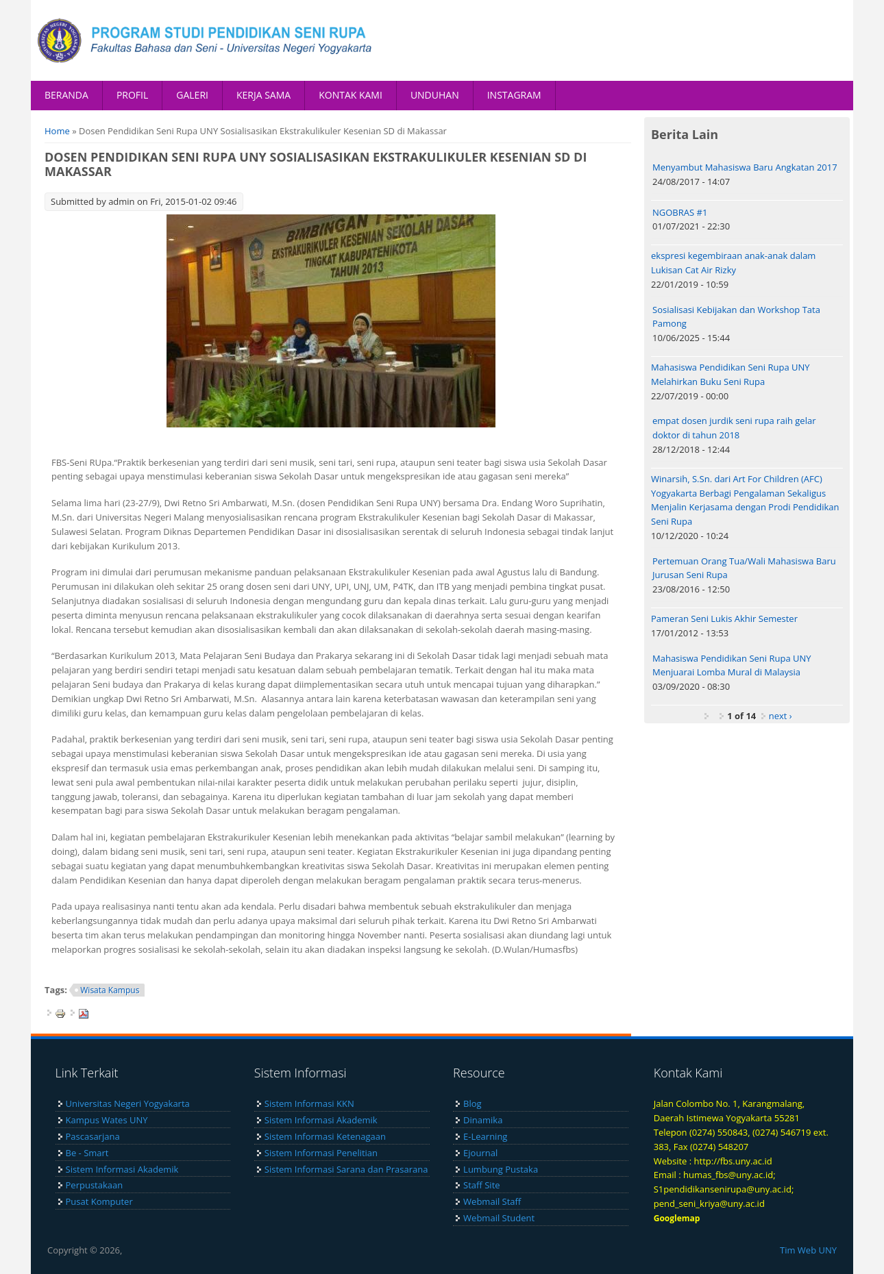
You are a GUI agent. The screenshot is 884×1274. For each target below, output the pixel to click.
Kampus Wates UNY (107, 1120)
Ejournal (480, 1153)
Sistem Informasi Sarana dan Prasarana (346, 1169)
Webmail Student (499, 1218)
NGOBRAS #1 (679, 212)
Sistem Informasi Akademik (122, 1169)
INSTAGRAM (514, 94)
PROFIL (132, 94)
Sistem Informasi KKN (309, 1103)
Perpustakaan (94, 1185)
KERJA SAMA (263, 94)
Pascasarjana (93, 1136)
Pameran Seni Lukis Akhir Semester (724, 618)
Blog (472, 1103)
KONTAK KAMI (350, 94)
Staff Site (481, 1185)
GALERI (192, 94)
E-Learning (485, 1136)
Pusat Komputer (99, 1201)
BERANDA (66, 94)
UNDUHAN (434, 94)
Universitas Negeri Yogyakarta (128, 1103)
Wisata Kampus (109, 990)
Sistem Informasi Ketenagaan (325, 1136)
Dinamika (482, 1120)
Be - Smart (87, 1153)
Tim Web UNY (808, 1250)
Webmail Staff (492, 1201)
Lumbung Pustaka (500, 1169)
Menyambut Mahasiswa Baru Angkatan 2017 (744, 167)
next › (780, 716)
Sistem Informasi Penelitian (321, 1153)
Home (57, 131)
